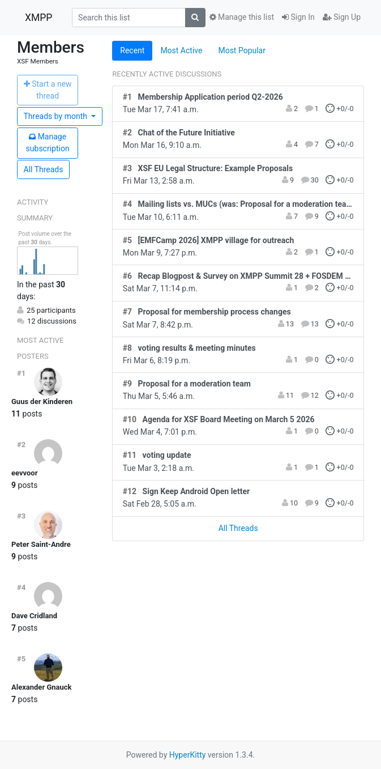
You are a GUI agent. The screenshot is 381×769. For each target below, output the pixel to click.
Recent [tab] (132, 50)
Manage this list (241, 17)
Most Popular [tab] (242, 50)
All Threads (43, 169)
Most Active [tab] (181, 50)
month (56, 116)
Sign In (298, 17)
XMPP (38, 17)
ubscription (48, 142)
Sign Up (342, 17)
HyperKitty (187, 754)
